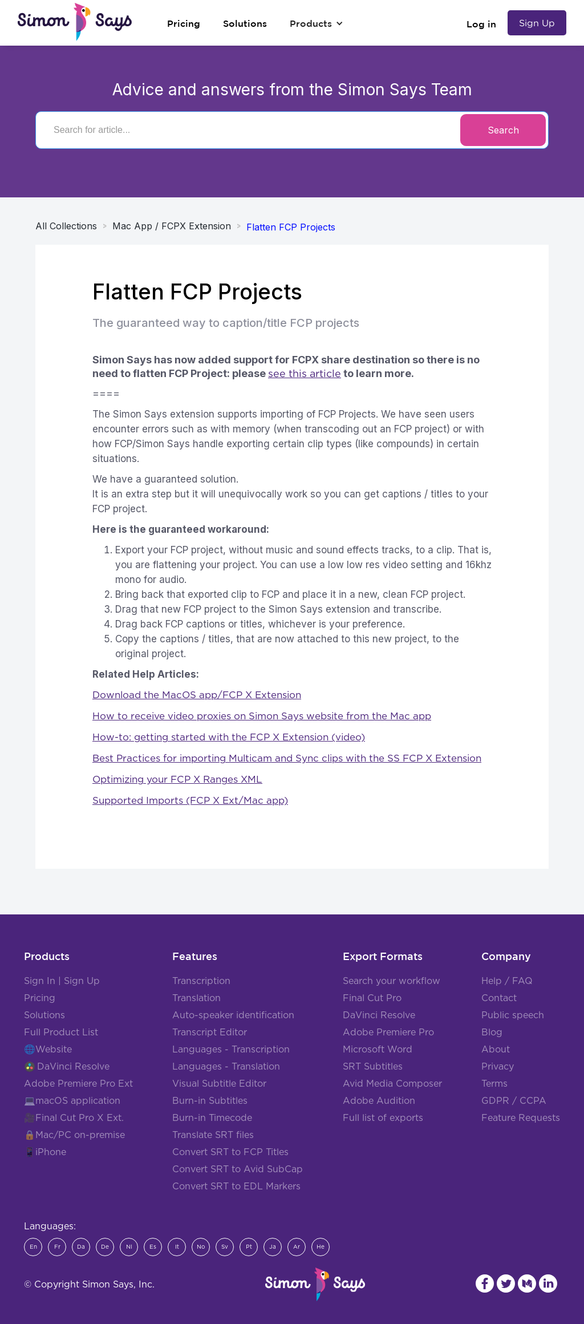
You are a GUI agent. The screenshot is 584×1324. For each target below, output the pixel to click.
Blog (491, 1032)
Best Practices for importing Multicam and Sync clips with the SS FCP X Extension (286, 758)
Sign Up (537, 23)
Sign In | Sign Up (62, 981)
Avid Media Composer (392, 1083)
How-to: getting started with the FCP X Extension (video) (228, 737)
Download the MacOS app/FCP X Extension (196, 695)
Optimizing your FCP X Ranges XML (177, 779)
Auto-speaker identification (233, 1015)
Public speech (512, 1015)
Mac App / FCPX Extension (171, 226)
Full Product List (61, 1032)
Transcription (201, 981)
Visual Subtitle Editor (219, 1083)
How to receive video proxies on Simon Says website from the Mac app (261, 716)
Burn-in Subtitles (210, 1101)
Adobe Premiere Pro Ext (78, 1083)
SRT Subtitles (373, 1066)
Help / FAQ (507, 981)
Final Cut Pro (372, 998)
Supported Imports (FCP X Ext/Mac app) (190, 800)
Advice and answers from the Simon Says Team (292, 89)
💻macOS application (72, 1101)
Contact (499, 998)
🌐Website (48, 1049)
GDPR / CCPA (513, 1101)
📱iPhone (45, 1152)
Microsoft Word (377, 1049)
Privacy (497, 1066)
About (495, 1049)
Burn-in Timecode (212, 1118)
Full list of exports (383, 1118)
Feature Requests (520, 1118)
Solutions (44, 1015)
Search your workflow (391, 981)
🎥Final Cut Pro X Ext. (74, 1118)
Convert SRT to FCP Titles (230, 1152)
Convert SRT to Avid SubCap (237, 1169)
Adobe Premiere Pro (388, 1032)
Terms (494, 1083)
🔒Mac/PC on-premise (74, 1135)
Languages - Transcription (231, 1049)
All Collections (66, 226)
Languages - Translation (226, 1066)
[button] (316, 23)
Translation (196, 998)
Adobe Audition (379, 1101)
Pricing (39, 998)
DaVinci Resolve (73, 1066)
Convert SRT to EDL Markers (236, 1186)
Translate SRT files (213, 1135)
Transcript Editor (209, 1032)
